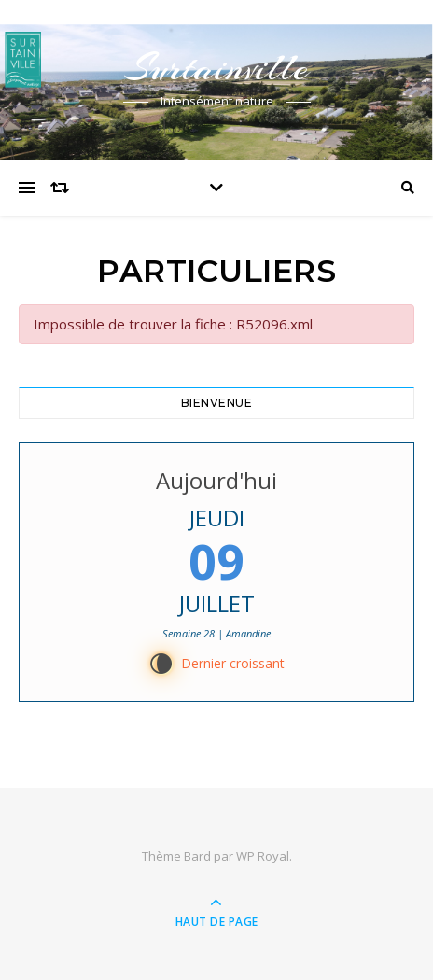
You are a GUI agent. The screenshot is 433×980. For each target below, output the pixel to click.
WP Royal (262, 855)
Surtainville (216, 68)
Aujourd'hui (216, 480)
